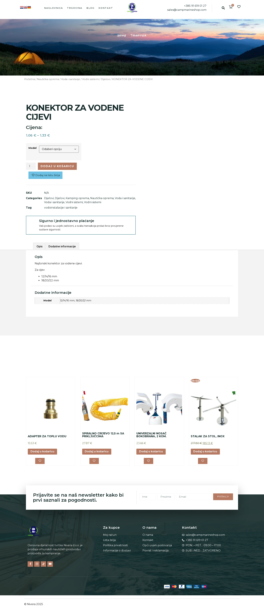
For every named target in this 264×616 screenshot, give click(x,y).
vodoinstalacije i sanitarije (60, 207)
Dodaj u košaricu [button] (42, 451)
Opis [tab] (40, 246)
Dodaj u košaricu (58, 166)
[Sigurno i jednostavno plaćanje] (32, 222)
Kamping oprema (77, 198)
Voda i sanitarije (70, 79)
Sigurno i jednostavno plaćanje (66, 221)
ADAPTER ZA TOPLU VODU (47, 436)
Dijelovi (105, 79)
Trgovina (74, 8)
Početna (29, 79)
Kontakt (105, 8)
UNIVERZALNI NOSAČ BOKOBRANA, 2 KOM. (151, 435)
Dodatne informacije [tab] (62, 246)
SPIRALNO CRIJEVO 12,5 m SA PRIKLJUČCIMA (103, 435)
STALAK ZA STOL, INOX (207, 436)
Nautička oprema (48, 79)
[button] (223, 8)
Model (32, 148)
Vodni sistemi (90, 79)
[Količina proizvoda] (31, 166)
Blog (90, 8)
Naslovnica (53, 8)
